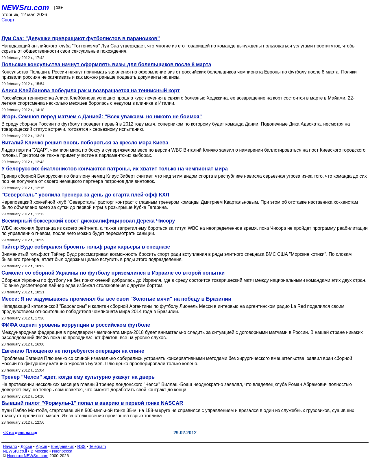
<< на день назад (20, 432)
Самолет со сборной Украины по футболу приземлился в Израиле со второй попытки (113, 273)
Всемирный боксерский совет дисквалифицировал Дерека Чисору (88, 221)
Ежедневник (62, 446)
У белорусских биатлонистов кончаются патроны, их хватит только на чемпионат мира (114, 169)
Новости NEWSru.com (27, 455)
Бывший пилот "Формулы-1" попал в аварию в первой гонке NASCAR (92, 403)
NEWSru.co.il (15, 451)
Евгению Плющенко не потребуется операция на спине (72, 351)
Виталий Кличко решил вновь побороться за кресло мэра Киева (84, 143)
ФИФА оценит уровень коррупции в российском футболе (75, 325)
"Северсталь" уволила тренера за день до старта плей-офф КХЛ (85, 195)
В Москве (39, 451)
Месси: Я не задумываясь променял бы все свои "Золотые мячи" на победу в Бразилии (116, 299)
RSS (81, 446)
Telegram (97, 446)
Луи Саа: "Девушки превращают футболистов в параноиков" (80, 38)
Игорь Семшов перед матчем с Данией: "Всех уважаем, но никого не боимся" (101, 116)
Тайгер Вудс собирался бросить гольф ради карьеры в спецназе (85, 247)
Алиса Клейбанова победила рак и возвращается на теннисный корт (90, 90)
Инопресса (62, 451)
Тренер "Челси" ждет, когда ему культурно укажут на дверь (78, 377)
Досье (26, 446)
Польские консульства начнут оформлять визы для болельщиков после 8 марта (106, 64)
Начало (10, 446)
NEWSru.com (25, 7)
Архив (41, 446)
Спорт (7, 19)
